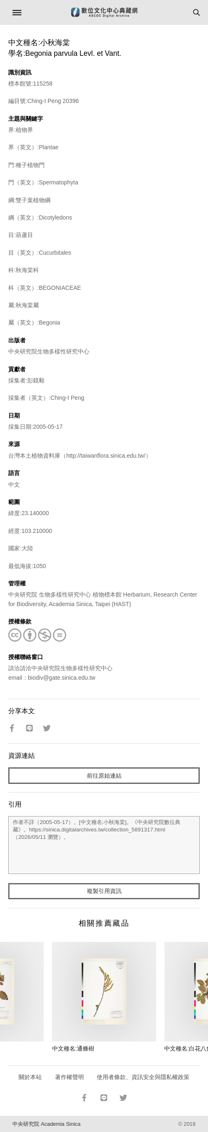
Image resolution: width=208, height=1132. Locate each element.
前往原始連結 (104, 775)
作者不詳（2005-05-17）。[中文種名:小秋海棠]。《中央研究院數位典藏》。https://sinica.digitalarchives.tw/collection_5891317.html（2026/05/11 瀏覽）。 (104, 845)
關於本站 (30, 1077)
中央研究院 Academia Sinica (46, 1124)
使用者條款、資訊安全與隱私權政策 (143, 1077)
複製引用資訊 (104, 891)
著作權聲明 (69, 1077)
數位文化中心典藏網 (104, 12)
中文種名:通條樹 (73, 1048)
